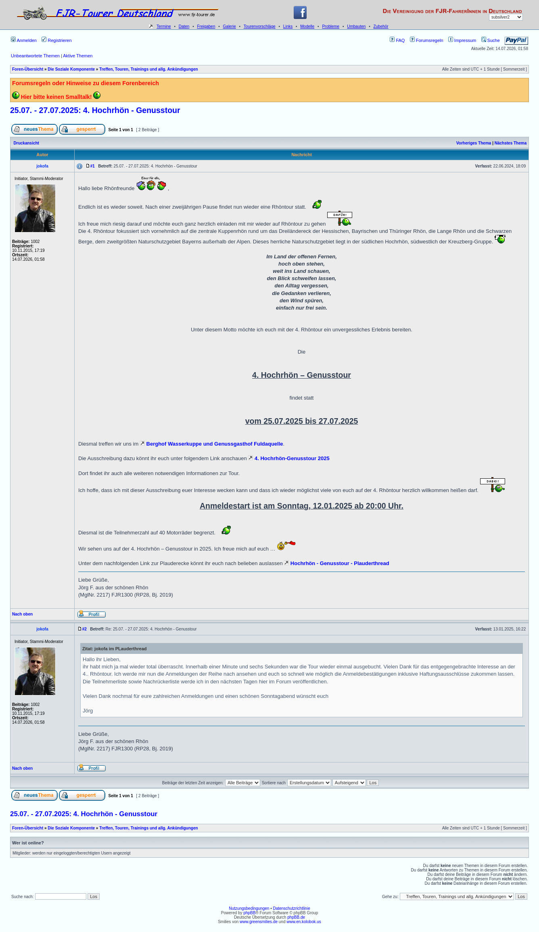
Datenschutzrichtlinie (291, 908)
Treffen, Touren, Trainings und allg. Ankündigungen (148, 69)
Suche (490, 40)
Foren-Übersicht (27, 69)
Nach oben (22, 614)
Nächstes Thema (510, 143)
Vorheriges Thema (473, 143)
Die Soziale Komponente (71, 69)
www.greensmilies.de (259, 921)
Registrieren (56, 40)
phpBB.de (296, 917)
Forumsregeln (426, 40)
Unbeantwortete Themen (35, 55)
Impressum (462, 40)
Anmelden (24, 40)
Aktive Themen (77, 55)
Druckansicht (26, 143)
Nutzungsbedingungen (249, 908)
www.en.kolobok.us (303, 921)
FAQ (397, 40)
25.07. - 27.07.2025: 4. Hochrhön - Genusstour (95, 110)
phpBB (249, 913)
